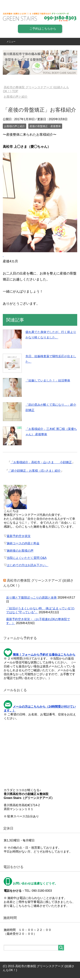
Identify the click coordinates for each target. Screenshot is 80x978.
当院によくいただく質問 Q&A (27, 557)
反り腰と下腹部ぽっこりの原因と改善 (31, 597)
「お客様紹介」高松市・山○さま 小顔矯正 (41, 462)
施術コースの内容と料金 (23, 543)
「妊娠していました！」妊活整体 (47, 380)
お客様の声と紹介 (14, 126)
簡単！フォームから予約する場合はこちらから (44, 654)
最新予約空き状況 (19, 536)
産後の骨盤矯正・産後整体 (45, 126)
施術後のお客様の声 (20, 550)
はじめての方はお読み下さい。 (27, 565)
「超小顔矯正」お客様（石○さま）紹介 (34, 470)
